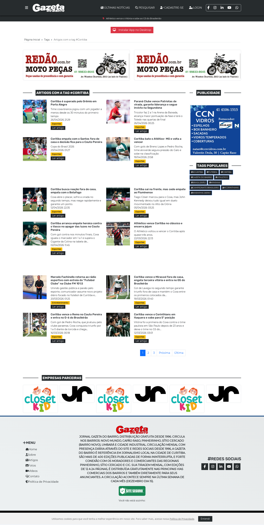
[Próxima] (164, 353)
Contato (32, 476)
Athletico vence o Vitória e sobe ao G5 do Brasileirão (133, 18)
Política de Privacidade (42, 481)
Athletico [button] (222, 177)
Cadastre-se (172, 7)
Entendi (205, 518)
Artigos (32, 460)
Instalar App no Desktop (132, 30)
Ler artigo (58, 127)
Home (31, 449)
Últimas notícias (115, 7)
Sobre (31, 454)
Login (195, 7)
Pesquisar (145, 7)
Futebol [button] (212, 172)
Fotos (31, 465)
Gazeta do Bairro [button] (201, 177)
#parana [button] (214, 182)
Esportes (56, 123)
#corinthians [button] (230, 187)
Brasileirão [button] (198, 182)
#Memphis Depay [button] (200, 193)
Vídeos (32, 471)
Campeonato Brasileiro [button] (205, 187)
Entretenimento (60, 302)
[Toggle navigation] (26, 8)
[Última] (179, 353)
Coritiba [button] (226, 172)
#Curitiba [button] (197, 172)
